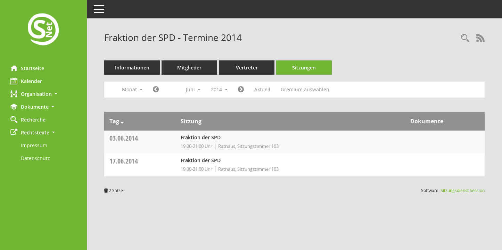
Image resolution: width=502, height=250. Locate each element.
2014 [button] (219, 89)
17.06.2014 (123, 161)
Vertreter (247, 67)
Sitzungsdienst (463, 190)
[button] (43, 94)
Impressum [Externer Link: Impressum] (34, 145)
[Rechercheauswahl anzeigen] (465, 38)
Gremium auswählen (305, 89)
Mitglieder (189, 67)
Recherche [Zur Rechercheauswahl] (28, 119)
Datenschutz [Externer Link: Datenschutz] (35, 158)
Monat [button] (132, 89)
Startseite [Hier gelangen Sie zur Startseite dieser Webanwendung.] (27, 68)
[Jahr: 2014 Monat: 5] (156, 89)
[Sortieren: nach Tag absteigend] (122, 121)
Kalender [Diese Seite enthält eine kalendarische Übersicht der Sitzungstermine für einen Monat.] (26, 80)
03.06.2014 (123, 138)
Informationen (132, 67)
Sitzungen (304, 67)
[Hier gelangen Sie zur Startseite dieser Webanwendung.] (43, 30)
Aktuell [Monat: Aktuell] (262, 89)
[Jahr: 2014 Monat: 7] (241, 89)
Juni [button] (193, 89)
